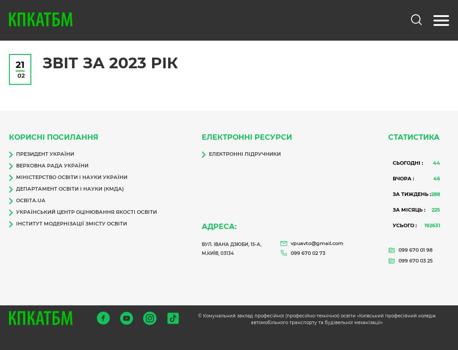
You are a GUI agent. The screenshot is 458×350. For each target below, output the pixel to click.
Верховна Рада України (49, 166)
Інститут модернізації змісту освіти (68, 224)
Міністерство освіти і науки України (68, 177)
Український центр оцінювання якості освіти (83, 212)
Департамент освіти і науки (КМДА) (66, 189)
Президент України (41, 154)
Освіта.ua (27, 200)
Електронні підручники (241, 154)
